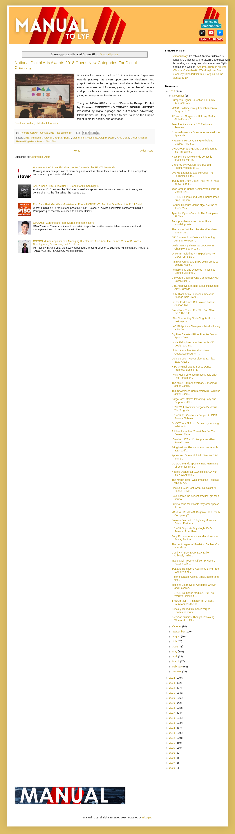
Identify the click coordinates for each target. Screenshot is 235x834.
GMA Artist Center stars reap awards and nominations (63, 222)
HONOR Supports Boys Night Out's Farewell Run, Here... (192, 530)
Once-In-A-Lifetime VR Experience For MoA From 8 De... (194, 255)
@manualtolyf (180, 56)
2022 (172, 687)
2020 (172, 697)
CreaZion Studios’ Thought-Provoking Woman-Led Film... (193, 619)
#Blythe (222, 66)
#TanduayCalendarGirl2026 (188, 74)
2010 (172, 747)
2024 (172, 677)
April (175, 656)
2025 (172, 91)
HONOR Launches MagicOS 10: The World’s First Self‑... (193, 594)
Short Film (51, 141)
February (177, 666)
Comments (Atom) (40, 156)
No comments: (65, 133)
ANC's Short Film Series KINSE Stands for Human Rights (66, 185)
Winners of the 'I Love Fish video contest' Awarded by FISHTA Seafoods (74, 167)
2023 (172, 682)
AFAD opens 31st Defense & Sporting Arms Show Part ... (193, 239)
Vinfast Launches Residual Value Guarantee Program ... (190, 352)
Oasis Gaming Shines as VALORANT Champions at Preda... (193, 247)
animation (36, 137)
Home (76, 150)
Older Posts (146, 150)
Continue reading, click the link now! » (36, 123)
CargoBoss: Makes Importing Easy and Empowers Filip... (194, 401)
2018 (26, 137)
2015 (172, 722)
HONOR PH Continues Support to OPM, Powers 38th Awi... (195, 417)
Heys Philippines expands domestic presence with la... (192, 158)
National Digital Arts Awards (30, 141)
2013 (172, 732)
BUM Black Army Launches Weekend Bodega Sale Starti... (193, 296)
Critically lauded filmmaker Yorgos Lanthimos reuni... (191, 611)
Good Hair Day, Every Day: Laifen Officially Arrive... (191, 554)
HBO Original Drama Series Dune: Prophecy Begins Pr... (191, 368)
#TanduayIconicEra (210, 70)
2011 (172, 742)
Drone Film (78, 137)
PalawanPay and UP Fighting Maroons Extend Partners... (194, 522)
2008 (172, 757)
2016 (172, 717)
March (176, 661)
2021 (172, 692)
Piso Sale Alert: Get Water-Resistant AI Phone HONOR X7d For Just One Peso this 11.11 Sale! (87, 204)
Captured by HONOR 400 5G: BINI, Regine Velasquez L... (192, 166)
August (176, 636)
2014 (172, 727)
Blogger (146, 817)
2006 (172, 767)
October (177, 626)
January (177, 671)
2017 (172, 712)
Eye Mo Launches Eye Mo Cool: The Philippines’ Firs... (193, 174)
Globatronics (91, 137)
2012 (172, 737)
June (175, 646)
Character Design (51, 137)
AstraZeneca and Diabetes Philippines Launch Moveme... (193, 271)
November (178, 95)
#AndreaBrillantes (207, 66)
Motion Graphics (139, 137)
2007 (172, 762)
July (175, 641)
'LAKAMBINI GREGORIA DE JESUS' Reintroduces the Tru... (193, 602)
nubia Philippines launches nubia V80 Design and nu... (193, 344)
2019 (172, 702)
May (175, 651)
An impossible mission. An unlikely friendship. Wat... (191, 223)
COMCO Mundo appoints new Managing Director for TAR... (195, 465)
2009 (172, 752)
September (178, 631)
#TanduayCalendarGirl (185, 70)
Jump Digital (123, 137)
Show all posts (109, 54)
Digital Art (66, 137)
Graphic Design (107, 137)
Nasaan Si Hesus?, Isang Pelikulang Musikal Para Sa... (192, 142)
